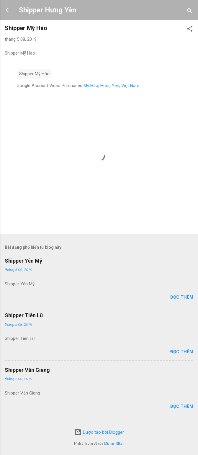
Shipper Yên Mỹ (23, 261)
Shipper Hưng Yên (47, 10)
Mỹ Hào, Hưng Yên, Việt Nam (111, 85)
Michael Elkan (114, 444)
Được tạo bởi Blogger (99, 432)
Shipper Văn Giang (27, 370)
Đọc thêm (181, 297)
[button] (189, 29)
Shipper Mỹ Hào (34, 73)
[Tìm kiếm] (189, 12)
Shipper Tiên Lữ (24, 315)
